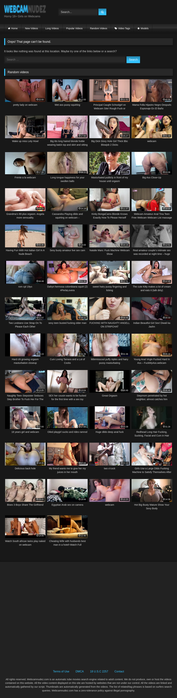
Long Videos (52, 28)
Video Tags (124, 28)
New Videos (31, 28)
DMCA (80, 671)
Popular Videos (74, 28)
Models (144, 28)
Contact (119, 671)
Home (14, 28)
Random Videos (98, 28)
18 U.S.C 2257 (99, 671)
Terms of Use (61, 671)
